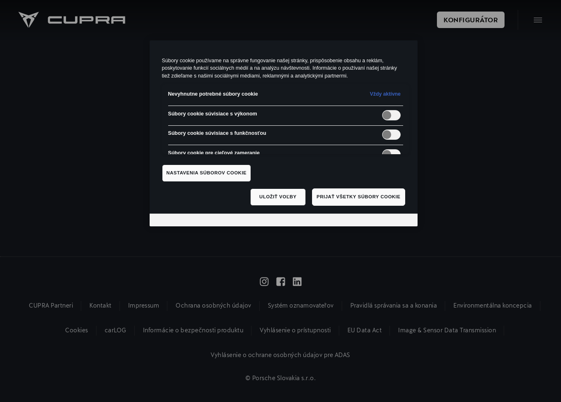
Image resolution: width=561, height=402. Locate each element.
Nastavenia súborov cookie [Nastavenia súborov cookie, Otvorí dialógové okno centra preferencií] (207, 172)
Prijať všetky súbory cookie (359, 196)
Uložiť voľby (277, 196)
